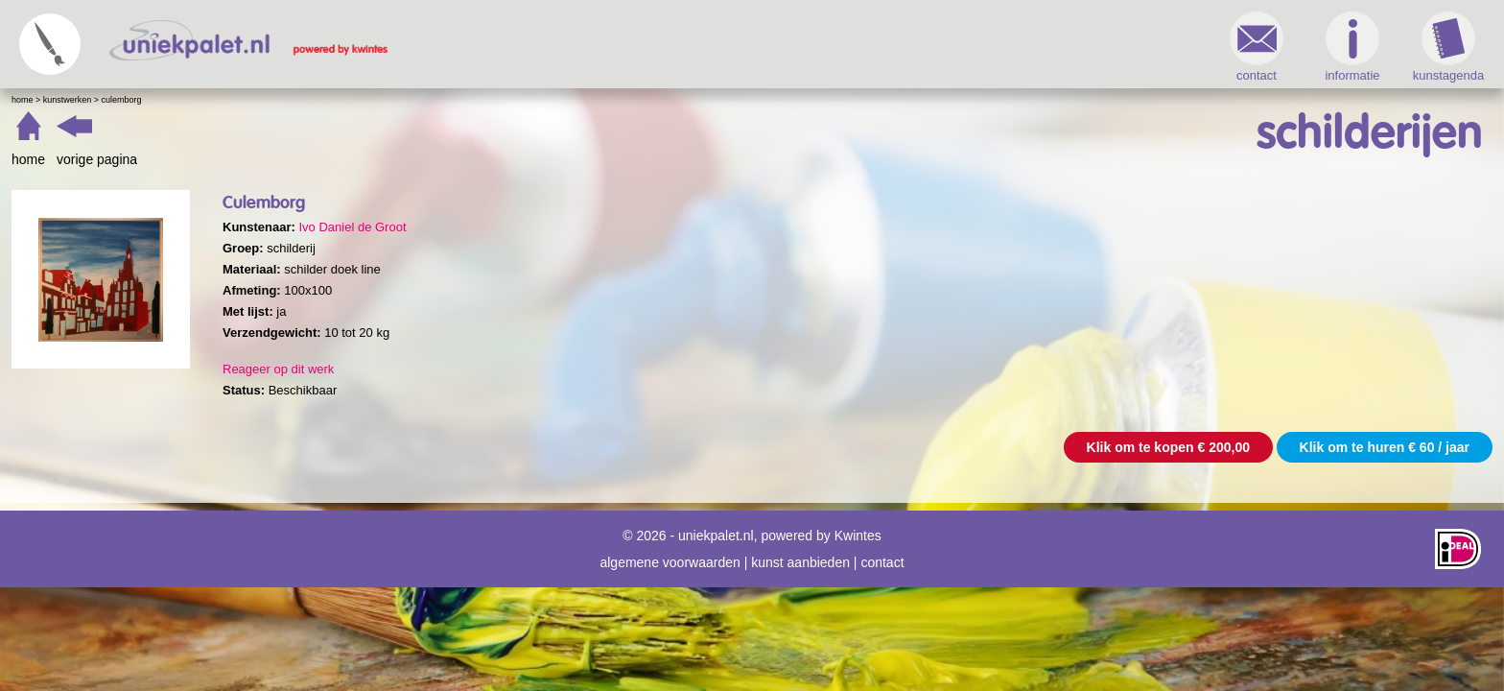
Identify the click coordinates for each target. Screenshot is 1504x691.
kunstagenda (1106, 47)
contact (915, 47)
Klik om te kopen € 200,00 (826, 447)
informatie (1010, 47)
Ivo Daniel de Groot (693, 227)
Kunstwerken (409, 100)
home (370, 159)
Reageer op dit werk (619, 369)
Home (364, 100)
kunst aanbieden (800, 552)
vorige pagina (438, 159)
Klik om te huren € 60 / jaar (1043, 447)
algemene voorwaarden (669, 552)
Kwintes (857, 526)
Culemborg (463, 100)
